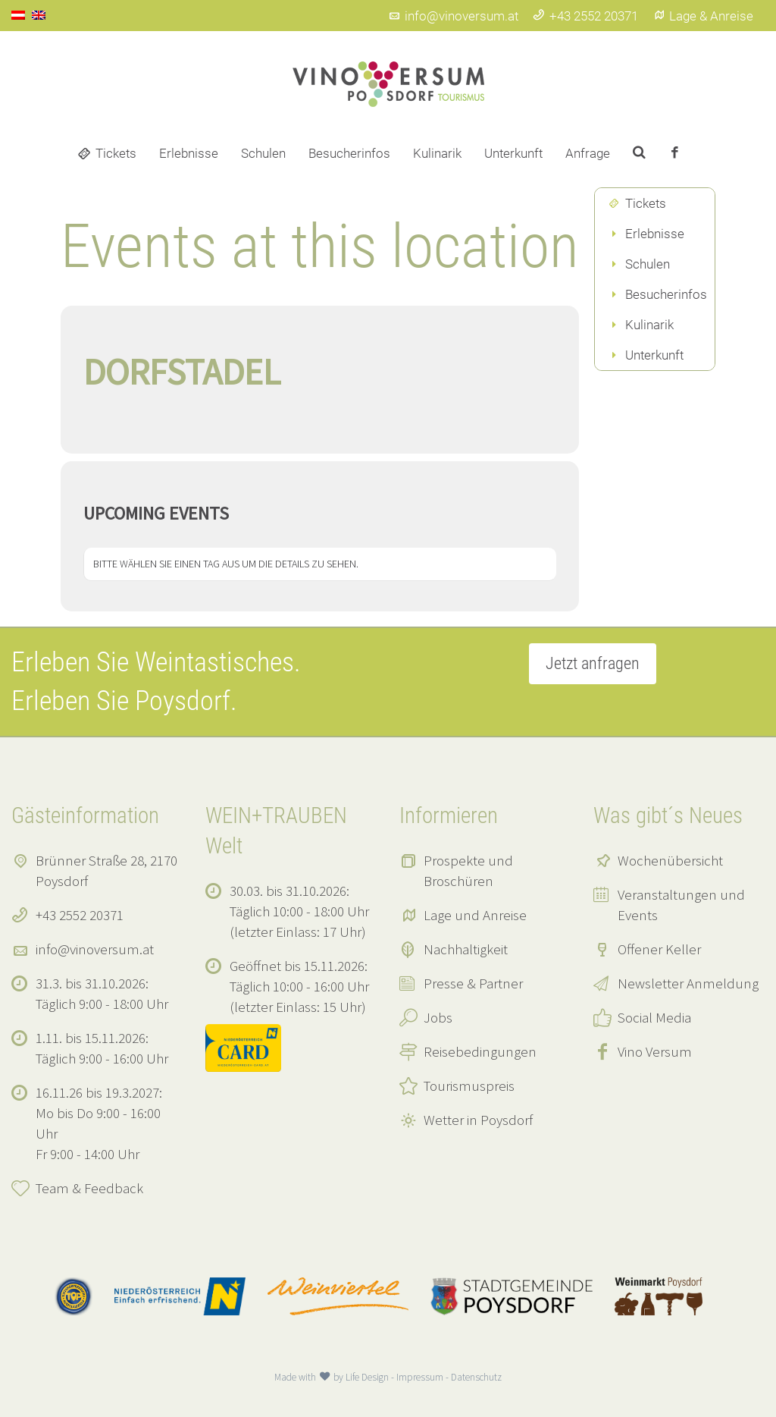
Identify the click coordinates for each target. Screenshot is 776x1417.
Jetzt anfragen (593, 663)
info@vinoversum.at (453, 16)
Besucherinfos (349, 153)
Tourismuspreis (469, 1085)
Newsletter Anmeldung (688, 983)
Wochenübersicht (670, 860)
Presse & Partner (473, 983)
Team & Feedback (89, 1188)
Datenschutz (476, 1377)
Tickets (115, 153)
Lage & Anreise (702, 16)
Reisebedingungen (480, 1051)
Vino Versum (655, 1051)
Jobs (438, 1017)
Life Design (367, 1377)
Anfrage (587, 153)
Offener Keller (659, 949)
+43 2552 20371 (585, 16)
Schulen (263, 153)
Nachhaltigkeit (466, 949)
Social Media (654, 1017)
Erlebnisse (188, 153)
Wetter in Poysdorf (478, 1120)
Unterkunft (513, 153)
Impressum (419, 1377)
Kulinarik (437, 153)
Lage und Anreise (475, 915)
